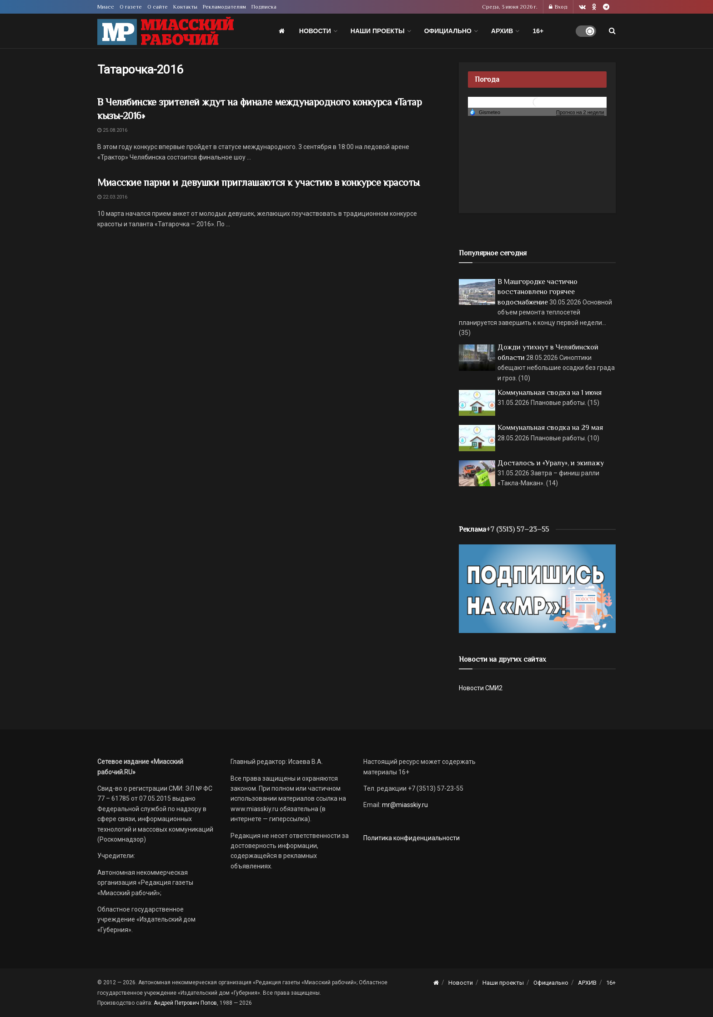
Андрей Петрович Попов (185, 1003)
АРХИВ (502, 31)
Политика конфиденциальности (411, 838)
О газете (131, 7)
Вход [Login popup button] (558, 7)
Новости (315, 31)
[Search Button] (612, 31)
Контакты (185, 7)
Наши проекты (378, 31)
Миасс (105, 7)
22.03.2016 (112, 197)
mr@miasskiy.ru (404, 804)
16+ (537, 31)
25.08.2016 (112, 130)
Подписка (263, 7)
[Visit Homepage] (165, 31)
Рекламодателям (224, 7)
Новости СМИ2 (480, 688)
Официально (448, 31)
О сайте (157, 7)
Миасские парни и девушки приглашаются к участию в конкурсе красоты (258, 182)
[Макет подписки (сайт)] (537, 588)
